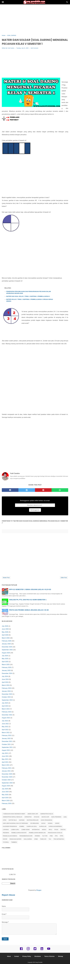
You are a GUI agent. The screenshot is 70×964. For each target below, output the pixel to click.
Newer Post (6, 577)
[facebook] (10, 490)
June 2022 (5, 723)
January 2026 (6, 644)
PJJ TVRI (44, 836)
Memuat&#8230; (35, 377)
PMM (51, 836)
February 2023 (6, 712)
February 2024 (6, 688)
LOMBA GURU (15, 829)
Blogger (38, 890)
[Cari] (67, 3)
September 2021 (7, 747)
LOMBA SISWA (25, 829)
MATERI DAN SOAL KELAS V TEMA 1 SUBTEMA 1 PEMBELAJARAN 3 (28, 296)
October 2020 (6, 780)
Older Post (64, 577)
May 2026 (5, 632)
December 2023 (7, 694)
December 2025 (7, 647)
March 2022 (6, 732)
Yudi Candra (11, 48)
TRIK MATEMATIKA (59, 839)
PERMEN (37, 836)
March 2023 (6, 709)
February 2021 (6, 768)
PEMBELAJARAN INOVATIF (19, 832)
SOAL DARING (28, 839)
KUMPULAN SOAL (32, 826)
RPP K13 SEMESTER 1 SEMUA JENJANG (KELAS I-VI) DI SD (30, 589)
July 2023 (5, 703)
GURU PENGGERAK (46, 820)
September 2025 (7, 650)
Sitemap (60, 956)
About (9, 956)
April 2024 (5, 682)
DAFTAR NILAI (13, 820)
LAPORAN (6, 829)
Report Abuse (8, 895)
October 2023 (6, 697)
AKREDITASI (28, 817)
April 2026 (5, 635)
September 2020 (7, 783)
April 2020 (5, 797)
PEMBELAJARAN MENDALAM (37, 832)
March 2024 (6, 685)
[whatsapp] (60, 490)
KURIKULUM (42, 826)
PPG (56, 836)
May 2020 (5, 794)
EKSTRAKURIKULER (32, 820)
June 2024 (5, 679)
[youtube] (48, 950)
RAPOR (5, 839)
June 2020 (5, 791)
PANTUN (63, 829)
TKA (50, 839)
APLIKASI (36, 817)
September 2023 (7, 700)
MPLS (50, 829)
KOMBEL (21, 826)
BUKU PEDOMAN (56, 817)
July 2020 (5, 789)
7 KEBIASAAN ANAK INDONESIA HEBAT (14, 813)
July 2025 (5, 655)
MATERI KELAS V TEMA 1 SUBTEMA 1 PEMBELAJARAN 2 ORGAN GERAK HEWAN (29, 300)
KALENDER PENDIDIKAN (10, 826)
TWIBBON (14, 842)
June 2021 (5, 756)
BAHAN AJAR (45, 817)
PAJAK (56, 829)
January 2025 (6, 670)
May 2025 (5, 658)
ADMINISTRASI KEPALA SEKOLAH (12, 817)
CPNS (4, 820)
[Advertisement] (35, 19)
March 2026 (6, 638)
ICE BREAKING (34, 823)
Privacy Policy (26, 956)
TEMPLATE (43, 839)
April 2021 (5, 762)
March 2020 (6, 800)
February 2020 (6, 803)
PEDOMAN (6, 832)
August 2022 (6, 718)
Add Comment (34, 48)
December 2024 (7, 673)
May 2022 (5, 726)
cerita (65, 817)
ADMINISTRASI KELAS (46, 813)
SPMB (36, 839)
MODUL (44, 829)
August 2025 (6, 653)
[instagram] (28, 950)
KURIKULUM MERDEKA (55, 826)
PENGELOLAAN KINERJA (10, 836)
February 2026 (6, 641)
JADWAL (50, 823)
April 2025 (5, 661)
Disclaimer (37, 956)
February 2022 (6, 735)
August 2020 (6, 786)
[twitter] (26, 490)
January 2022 (6, 738)
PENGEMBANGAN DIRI (26, 836)
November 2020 (7, 777)
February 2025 (6, 667)
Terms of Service (49, 956)
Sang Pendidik (38, 962)
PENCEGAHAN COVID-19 (55, 832)
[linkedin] (42, 950)
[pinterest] (43, 490)
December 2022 (7, 715)
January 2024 (6, 691)
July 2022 (5, 721)
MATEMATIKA (36, 829)
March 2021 (6, 765)
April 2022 (5, 729)
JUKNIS (57, 823)
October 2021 (6, 744)
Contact (16, 956)
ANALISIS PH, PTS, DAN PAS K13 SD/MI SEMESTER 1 (27, 599)
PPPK (61, 836)
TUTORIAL (6, 842)
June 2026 (5, 629)
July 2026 (5, 626)
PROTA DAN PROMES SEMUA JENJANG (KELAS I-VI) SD (29, 610)
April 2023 (5, 706)
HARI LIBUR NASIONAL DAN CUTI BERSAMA (15, 823)
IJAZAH (43, 823)
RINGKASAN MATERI (15, 839)
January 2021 (6, 771)
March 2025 (6, 664)
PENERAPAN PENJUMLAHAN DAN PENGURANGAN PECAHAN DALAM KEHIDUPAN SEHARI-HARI (28, 292)
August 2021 (6, 750)
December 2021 (7, 741)
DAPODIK (21, 820)
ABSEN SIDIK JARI (33, 813)
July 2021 (5, 753)
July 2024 (5, 676)
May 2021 (5, 759)
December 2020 (7, 774)
